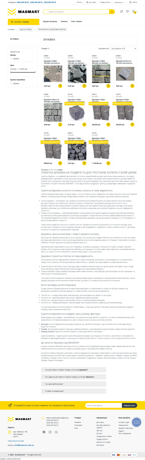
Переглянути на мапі (16, 441)
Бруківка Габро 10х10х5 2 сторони (123, 101)
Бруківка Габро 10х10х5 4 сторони (51, 139)
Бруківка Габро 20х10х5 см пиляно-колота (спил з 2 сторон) (100, 62)
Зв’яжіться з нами (103, 442)
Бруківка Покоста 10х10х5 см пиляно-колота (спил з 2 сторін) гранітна (52, 101)
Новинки (77, 422)
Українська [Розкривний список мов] (119, 2)
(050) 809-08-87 (50, 2)
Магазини (100, 445)
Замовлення (123, 425)
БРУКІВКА (14, 39)
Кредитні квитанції (126, 428)
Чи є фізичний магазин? (54, 384)
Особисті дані (124, 422)
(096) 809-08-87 (23, 2)
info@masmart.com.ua (24, 445)
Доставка (91, 2)
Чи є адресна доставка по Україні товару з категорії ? (69, 377)
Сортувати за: (103, 48)
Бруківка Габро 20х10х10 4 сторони (100, 139)
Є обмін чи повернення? (54, 391)
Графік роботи (105, 2)
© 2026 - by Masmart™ (17, 455)
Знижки (64, 21)
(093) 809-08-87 (36, 2)
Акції (76, 428)
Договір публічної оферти (103, 426)
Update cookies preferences (10, 459)
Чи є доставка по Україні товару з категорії (66, 370)
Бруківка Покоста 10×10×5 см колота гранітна (124, 62)
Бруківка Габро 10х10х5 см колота (52, 62)
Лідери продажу (50, 21)
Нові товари (76, 21)
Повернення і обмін (104, 436)
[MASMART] (23, 11)
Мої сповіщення (125, 433)
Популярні (78, 425)
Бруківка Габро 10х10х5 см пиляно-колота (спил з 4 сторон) (76, 62)
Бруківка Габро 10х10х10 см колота (76, 101)
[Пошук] (76, 11)
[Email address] (103, 405)
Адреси (121, 431)
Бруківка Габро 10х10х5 (98, 101)
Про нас (99, 430)
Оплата (79, 2)
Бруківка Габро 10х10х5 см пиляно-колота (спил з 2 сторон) (76, 139)
